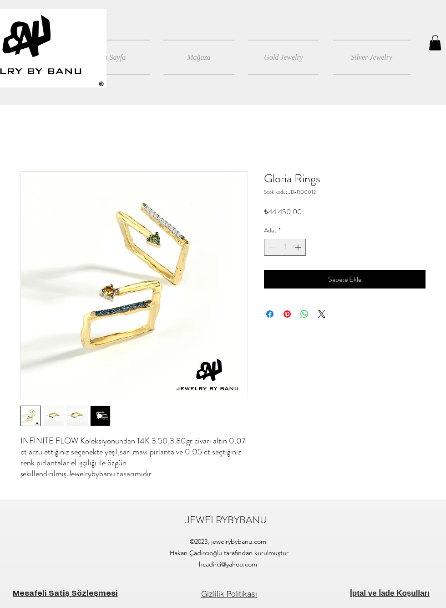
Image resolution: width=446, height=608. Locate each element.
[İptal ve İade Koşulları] (390, 593)
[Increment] (298, 247)
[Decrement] (271, 247)
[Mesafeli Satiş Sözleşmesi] (65, 593)
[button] (435, 42)
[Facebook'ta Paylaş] (269, 314)
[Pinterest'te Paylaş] (287, 314)
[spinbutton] (285, 247)
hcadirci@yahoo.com (228, 564)
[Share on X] (321, 314)
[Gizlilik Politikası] (229, 593)
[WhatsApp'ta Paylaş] (304, 314)
